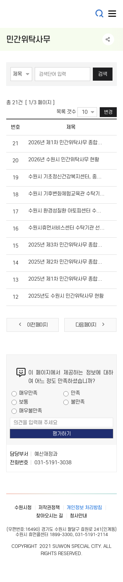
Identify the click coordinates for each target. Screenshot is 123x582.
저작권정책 (49, 508)
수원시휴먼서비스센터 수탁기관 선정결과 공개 (66, 228)
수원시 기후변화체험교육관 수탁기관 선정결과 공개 (66, 194)
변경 (108, 112)
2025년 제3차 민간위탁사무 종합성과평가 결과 (66, 245)
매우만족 (28, 393)
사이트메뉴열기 (112, 15)
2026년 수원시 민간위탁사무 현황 (63, 159)
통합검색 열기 (99, 13)
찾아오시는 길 (49, 516)
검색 (102, 74)
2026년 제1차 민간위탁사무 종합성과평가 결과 (66, 142)
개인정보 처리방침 (84, 508)
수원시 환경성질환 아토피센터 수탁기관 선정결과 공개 (66, 211)
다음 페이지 (90, 325)
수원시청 (22, 508)
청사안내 (78, 516)
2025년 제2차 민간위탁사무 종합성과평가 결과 (66, 262)
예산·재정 (45, 14)
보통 (23, 402)
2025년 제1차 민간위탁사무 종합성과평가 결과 (66, 279)
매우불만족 (30, 411)
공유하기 (108, 39)
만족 (75, 393)
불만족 (78, 402)
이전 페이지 (32, 325)
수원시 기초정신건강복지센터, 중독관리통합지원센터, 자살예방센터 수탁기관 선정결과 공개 (66, 176)
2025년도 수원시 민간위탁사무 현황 (66, 296)
